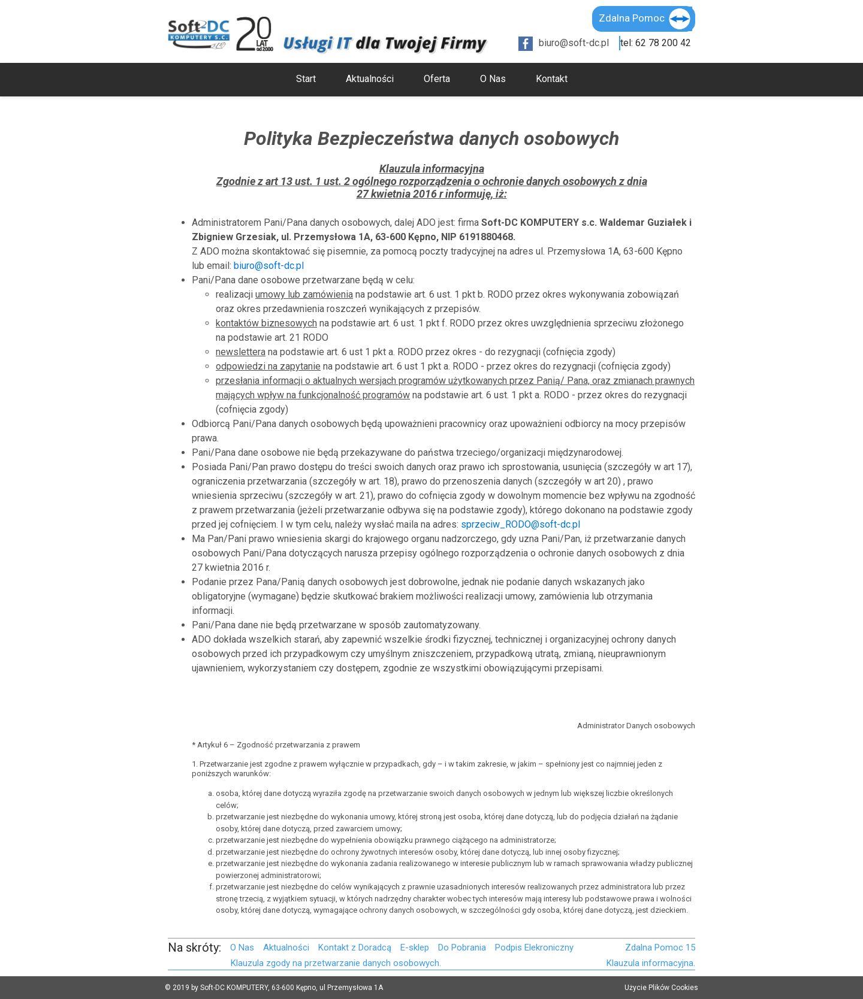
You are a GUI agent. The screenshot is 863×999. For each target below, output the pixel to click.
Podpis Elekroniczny (534, 947)
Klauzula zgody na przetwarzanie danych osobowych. (336, 963)
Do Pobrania (462, 947)
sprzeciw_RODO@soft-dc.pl (520, 524)
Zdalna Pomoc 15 (660, 947)
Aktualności (370, 78)
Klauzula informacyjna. (650, 963)
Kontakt (552, 78)
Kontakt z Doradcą (354, 947)
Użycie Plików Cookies (661, 987)
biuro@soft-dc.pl (574, 43)
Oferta (437, 78)
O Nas (493, 78)
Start (306, 78)
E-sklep (414, 947)
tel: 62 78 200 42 (655, 43)
